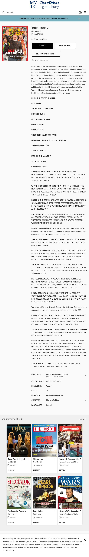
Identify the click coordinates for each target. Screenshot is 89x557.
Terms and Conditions (43, 538)
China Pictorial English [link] (16, 459)
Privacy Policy (61, 538)
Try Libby (23, 18)
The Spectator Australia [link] (17, 511)
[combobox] (40, 12)
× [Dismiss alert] (79, 18)
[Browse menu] (85, 12)
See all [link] (82, 419)
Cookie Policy (8, 550)
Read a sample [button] (65, 46)
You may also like (12, 419)
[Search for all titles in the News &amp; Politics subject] (66, 400)
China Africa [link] (38, 459)
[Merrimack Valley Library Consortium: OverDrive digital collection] (44, 5)
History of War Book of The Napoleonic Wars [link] (69, 511)
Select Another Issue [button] (46, 54)
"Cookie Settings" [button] (65, 544)
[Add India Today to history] (40, 60)
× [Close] (84, 540)
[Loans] (80, 13)
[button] (42, 46)
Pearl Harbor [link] (38, 511)
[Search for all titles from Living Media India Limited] (66, 375)
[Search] (3, 12)
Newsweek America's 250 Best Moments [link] (69, 459)
